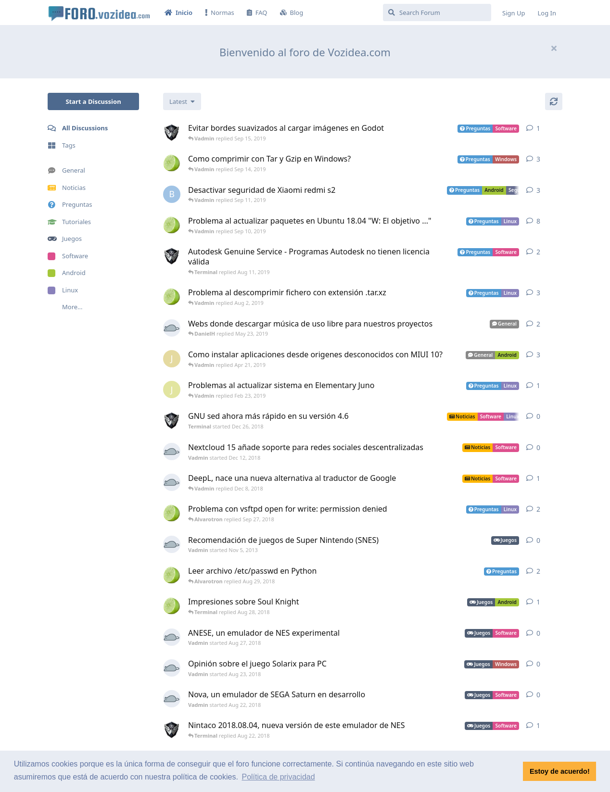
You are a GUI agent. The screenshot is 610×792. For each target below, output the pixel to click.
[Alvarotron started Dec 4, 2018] (171, 225)
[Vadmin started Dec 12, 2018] (171, 451)
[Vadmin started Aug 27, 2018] (171, 637)
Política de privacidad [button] (278, 777)
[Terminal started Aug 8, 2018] (171, 729)
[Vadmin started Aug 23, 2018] (171, 668)
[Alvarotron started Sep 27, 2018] (171, 513)
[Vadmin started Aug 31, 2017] (171, 482)
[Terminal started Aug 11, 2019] (171, 255)
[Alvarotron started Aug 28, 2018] (171, 575)
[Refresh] (553, 101)
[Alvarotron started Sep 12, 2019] (171, 163)
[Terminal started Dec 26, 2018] (171, 420)
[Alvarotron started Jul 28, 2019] (171, 296)
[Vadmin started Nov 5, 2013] (171, 544)
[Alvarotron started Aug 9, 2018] (171, 606)
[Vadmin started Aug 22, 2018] (171, 698)
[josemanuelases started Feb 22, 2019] (171, 389)
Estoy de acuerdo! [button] (560, 771)
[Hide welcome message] (553, 48)
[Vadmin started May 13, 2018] (171, 328)
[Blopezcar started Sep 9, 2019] (171, 194)
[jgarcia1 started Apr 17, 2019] (171, 358)
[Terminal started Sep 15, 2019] (171, 132)
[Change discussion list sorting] (182, 101)
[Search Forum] (437, 12)
